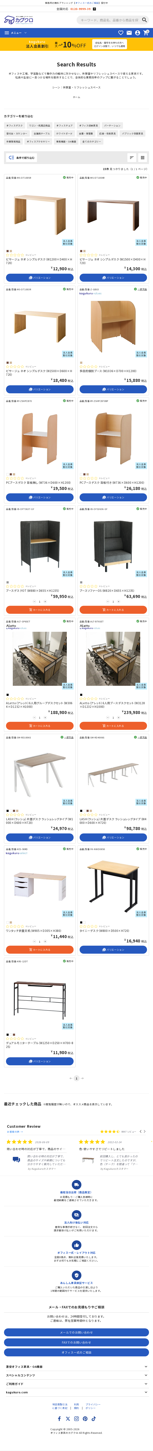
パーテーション (112, 125)
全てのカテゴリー (91, 141)
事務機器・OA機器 (66, 141)
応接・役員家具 (107, 133)
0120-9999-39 (80, 9)
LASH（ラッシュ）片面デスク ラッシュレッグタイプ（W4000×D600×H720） (113, 820)
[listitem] (71, 1151)
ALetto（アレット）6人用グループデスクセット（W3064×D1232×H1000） (39, 704)
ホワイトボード (64, 133)
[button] (140, 1126)
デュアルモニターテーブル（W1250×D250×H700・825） (39, 1044)
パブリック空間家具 (132, 133)
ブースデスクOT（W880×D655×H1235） (33, 590)
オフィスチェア (64, 125)
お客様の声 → (50, 1126)
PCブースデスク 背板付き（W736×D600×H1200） (112, 482)
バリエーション (40, 277)
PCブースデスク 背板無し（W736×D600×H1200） (38, 482)
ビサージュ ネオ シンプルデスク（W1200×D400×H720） (39, 261)
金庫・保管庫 (86, 133)
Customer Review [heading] (24, 1126)
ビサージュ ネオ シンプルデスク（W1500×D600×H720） (39, 372)
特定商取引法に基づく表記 (60, 1402)
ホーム (76, 97)
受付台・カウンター (16, 133)
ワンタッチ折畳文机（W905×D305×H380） (34, 930)
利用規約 (76, 1402)
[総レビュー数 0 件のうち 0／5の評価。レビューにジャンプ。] (21, 255)
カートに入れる (40, 610)
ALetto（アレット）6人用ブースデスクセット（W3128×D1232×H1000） (112, 704)
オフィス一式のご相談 (87, 2)
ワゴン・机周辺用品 (39, 125)
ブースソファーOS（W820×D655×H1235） (107, 590)
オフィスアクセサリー (38, 141)
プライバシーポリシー (93, 1402)
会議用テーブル (42, 133)
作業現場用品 (13, 141)
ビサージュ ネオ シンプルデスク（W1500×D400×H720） (113, 261)
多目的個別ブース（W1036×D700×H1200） (108, 371)
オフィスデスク (14, 125)
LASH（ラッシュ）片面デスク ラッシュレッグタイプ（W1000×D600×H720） (39, 820)
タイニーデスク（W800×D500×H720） (105, 930)
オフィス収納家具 (88, 125)
